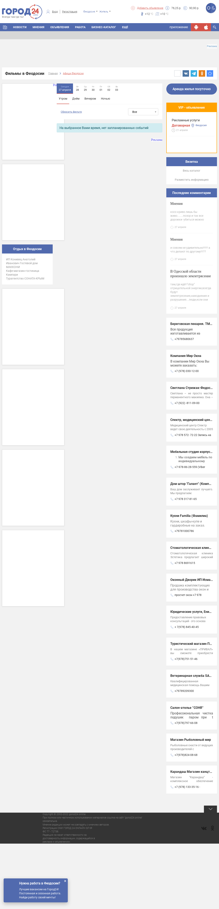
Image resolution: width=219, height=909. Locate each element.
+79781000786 (184, 596)
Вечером (90, 98)
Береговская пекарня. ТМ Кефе (194, 389)
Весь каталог (191, 236)
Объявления (59, 27)
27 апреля (65, 88)
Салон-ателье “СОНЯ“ (187, 773)
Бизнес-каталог (104, 27)
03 (116, 88)
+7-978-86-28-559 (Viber (190, 532)
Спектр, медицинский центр (191, 485)
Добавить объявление (150, 7)
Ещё (125, 27)
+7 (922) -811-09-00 (187, 468)
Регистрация (69, 11)
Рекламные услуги (186, 126)
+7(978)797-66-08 (186, 788)
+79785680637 (184, 404)
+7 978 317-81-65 (186, 564)
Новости (20, 27)
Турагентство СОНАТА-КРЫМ (25, 278)
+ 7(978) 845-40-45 (187, 692)
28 (77, 88)
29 (85, 88)
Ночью (105, 98)
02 (108, 88)
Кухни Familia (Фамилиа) (189, 581)
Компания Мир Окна (185, 421)
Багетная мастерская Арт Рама (191, 200)
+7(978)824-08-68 (186, 820)
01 (101, 88)
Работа (80, 27)
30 (93, 88)
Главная (53, 73)
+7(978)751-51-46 (186, 724)
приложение (179, 27)
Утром (63, 98)
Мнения (38, 27)
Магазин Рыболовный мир (190, 805)
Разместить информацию (192, 245)
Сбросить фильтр (71, 111)
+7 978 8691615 (185, 628)
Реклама (212, 46)
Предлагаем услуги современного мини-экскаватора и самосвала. (187, 162)
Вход (55, 11)
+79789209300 (184, 756)
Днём (75, 98)
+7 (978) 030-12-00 (187, 436)
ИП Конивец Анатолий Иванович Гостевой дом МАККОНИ (22, 263)
